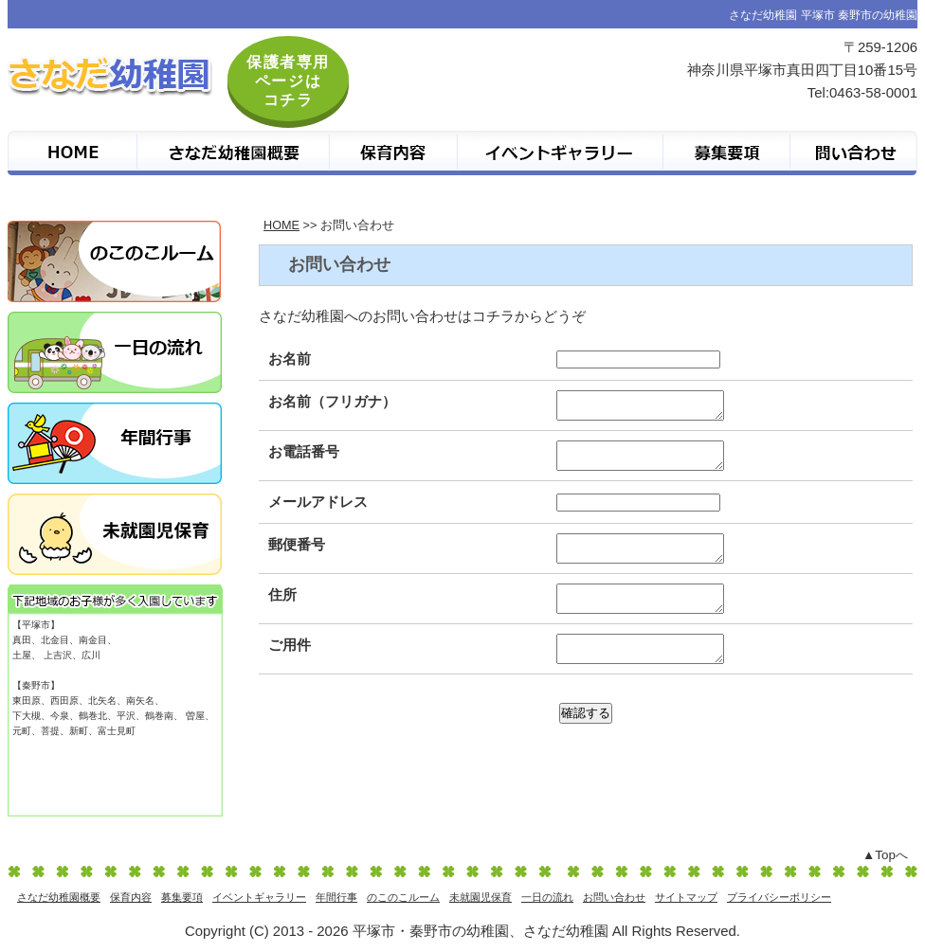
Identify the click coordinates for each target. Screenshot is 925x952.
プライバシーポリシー (779, 897)
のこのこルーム (403, 897)
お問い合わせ (614, 897)
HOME (281, 225)
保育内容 (131, 897)
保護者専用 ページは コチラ (288, 81)
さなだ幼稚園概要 (58, 897)
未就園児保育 (480, 897)
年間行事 (336, 897)
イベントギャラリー (259, 897)
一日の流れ (547, 897)
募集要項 (182, 897)
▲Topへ (885, 855)
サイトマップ (686, 897)
